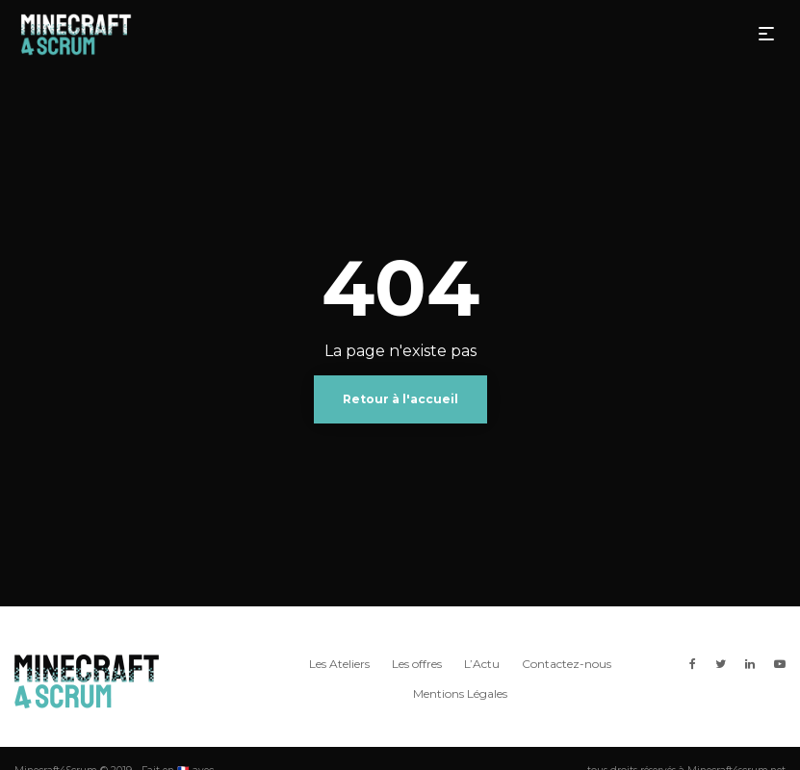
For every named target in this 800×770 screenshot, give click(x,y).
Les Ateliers (339, 663)
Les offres (417, 663)
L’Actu (482, 663)
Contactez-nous (566, 663)
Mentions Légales (460, 693)
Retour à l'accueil (400, 399)
